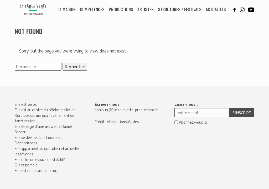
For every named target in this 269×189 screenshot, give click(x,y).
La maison (67, 9)
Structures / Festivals (179, 9)
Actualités (216, 9)
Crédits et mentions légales (117, 121)
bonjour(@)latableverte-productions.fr (126, 110)
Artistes (145, 9)
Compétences (92, 9)
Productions (121, 9)
